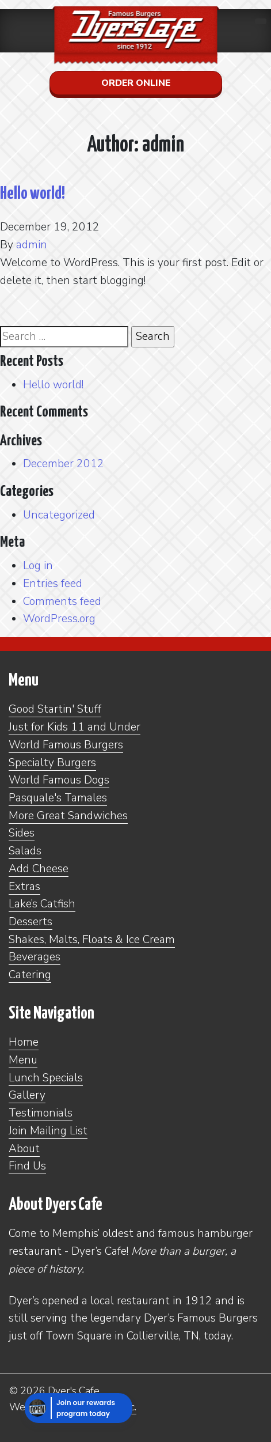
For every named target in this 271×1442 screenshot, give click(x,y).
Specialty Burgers (52, 762)
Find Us (27, 1166)
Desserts (30, 921)
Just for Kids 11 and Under (74, 727)
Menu (23, 1060)
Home (24, 1042)
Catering (30, 974)
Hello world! (32, 193)
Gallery (27, 1095)
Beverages (34, 956)
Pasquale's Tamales (58, 797)
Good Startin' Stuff (55, 709)
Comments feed (62, 601)
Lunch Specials (46, 1077)
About (24, 1148)
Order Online (135, 83)
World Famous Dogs (59, 780)
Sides (22, 833)
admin (31, 244)
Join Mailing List (48, 1130)
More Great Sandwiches (68, 815)
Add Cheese (38, 868)
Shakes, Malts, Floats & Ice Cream (92, 939)
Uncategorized (59, 515)
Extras (24, 886)
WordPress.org (59, 618)
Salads (25, 850)
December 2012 (63, 463)
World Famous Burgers (66, 744)
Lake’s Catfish (42, 903)
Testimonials (40, 1113)
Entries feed (52, 583)
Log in (38, 565)
